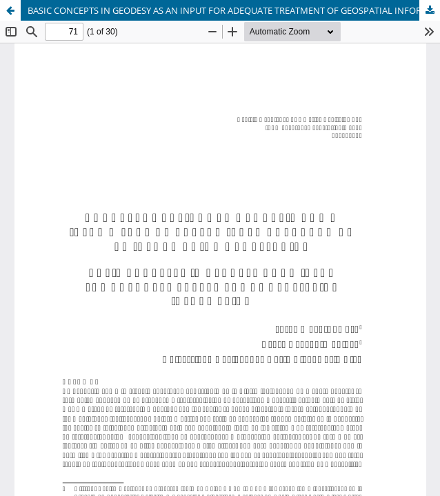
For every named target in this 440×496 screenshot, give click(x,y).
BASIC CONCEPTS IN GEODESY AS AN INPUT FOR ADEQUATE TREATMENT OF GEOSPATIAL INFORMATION (234, 10)
